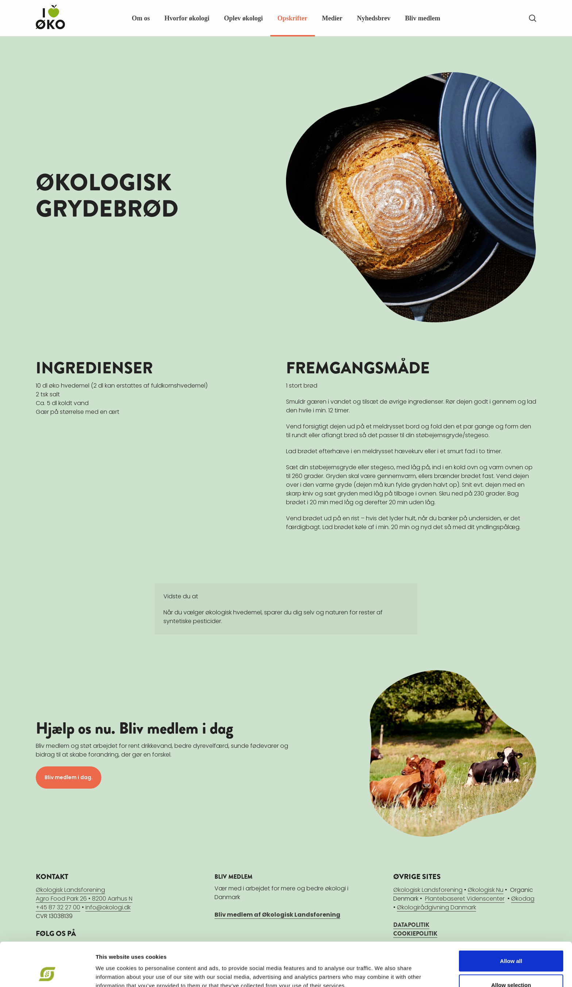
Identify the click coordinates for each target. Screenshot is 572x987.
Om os (141, 18)
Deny (511, 967)
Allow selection (511, 944)
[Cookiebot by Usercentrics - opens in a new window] (47, 972)
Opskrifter (293, 18)
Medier (332, 18)
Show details (383, 968)
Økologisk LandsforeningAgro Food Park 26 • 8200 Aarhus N (84, 894)
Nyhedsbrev (373, 18)
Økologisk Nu (485, 890)
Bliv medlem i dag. (69, 777)
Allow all (511, 920)
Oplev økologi (243, 18)
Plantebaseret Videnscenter (465, 898)
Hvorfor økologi (187, 18)
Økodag (522, 898)
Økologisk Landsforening (428, 890)
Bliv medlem (422, 18)
